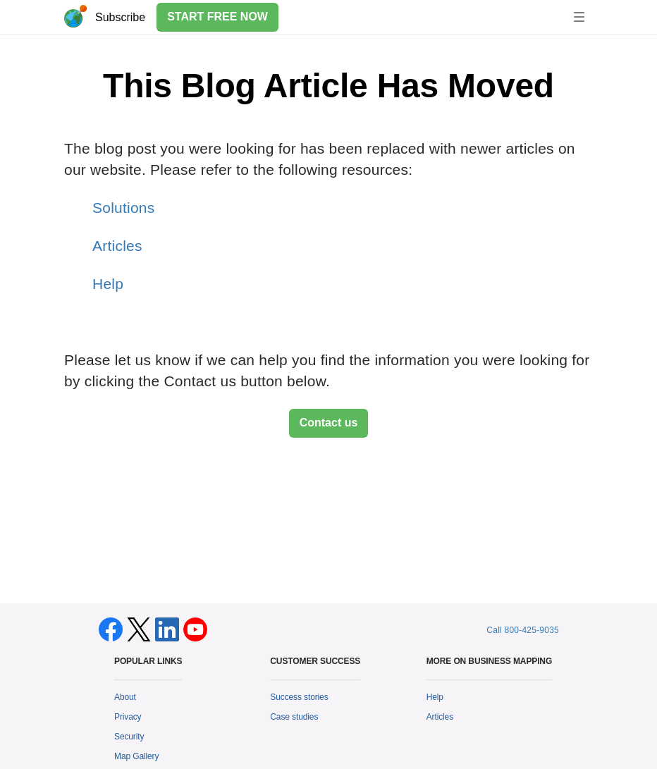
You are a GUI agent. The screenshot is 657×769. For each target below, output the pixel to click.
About (125, 697)
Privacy (128, 717)
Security (129, 737)
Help (107, 284)
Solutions (123, 207)
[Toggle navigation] (579, 17)
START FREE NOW (217, 17)
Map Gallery (136, 756)
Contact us (329, 423)
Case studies (294, 717)
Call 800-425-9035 (522, 630)
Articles (117, 246)
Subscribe (120, 17)
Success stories (299, 697)
